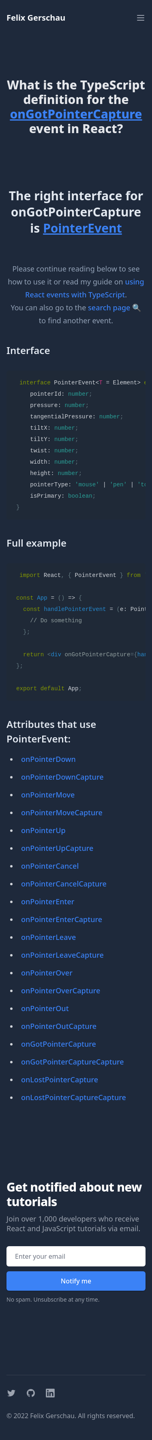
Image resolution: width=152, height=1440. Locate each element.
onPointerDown (48, 759)
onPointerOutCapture (58, 1026)
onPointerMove (48, 795)
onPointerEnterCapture (61, 919)
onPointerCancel (50, 866)
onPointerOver (47, 973)
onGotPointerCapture (58, 1044)
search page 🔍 (114, 307)
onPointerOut (45, 1008)
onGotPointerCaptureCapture (72, 1062)
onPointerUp (43, 830)
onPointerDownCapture (62, 777)
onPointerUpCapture (57, 848)
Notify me (76, 1281)
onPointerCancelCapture (64, 884)
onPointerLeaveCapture (62, 955)
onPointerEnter (47, 901)
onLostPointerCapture (59, 1079)
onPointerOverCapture (60, 990)
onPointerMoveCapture (62, 812)
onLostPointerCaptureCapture (73, 1097)
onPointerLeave (48, 937)
